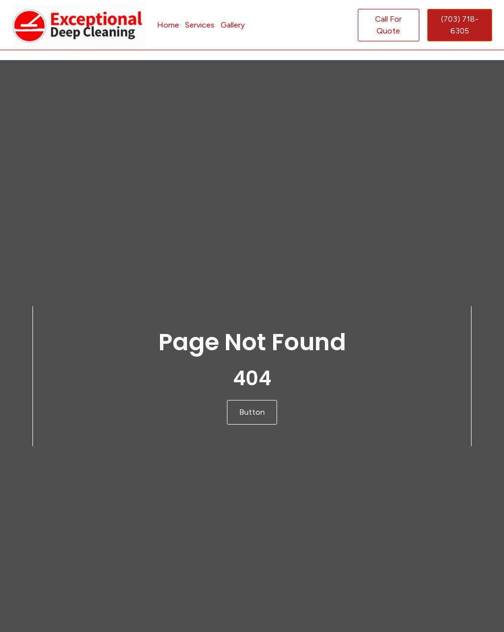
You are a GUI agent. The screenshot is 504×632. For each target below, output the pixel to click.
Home (168, 25)
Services (200, 25)
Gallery (232, 25)
